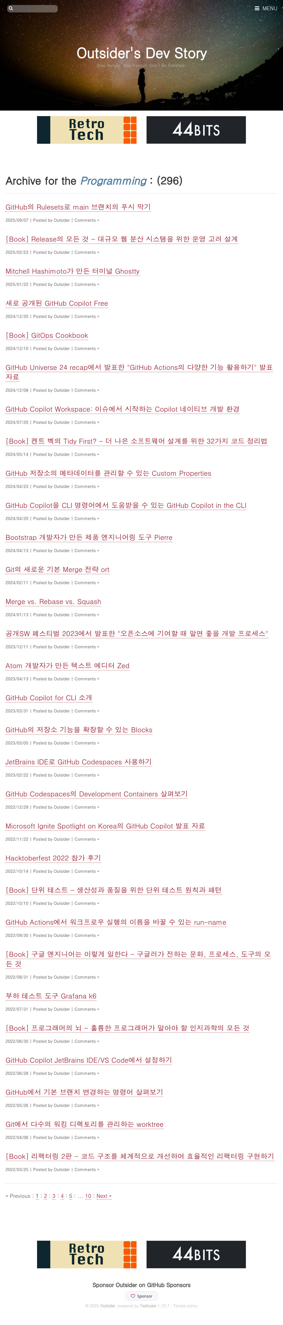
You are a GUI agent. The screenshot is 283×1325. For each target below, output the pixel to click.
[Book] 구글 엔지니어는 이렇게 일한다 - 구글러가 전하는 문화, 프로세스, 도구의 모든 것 (138, 958)
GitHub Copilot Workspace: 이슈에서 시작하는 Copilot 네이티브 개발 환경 (123, 409)
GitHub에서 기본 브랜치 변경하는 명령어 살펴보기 (84, 1092)
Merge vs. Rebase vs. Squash (53, 601)
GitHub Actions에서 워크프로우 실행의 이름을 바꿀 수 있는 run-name (116, 922)
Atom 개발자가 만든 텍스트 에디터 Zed (67, 665)
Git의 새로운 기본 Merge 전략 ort (57, 569)
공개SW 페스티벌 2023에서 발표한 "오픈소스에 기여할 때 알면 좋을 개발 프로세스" (137, 633)
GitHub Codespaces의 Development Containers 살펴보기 (97, 793)
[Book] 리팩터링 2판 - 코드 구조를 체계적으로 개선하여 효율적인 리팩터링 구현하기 (140, 1156)
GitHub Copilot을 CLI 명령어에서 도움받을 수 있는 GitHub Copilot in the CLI (126, 505)
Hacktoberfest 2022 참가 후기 (53, 858)
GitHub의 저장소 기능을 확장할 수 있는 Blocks (79, 729)
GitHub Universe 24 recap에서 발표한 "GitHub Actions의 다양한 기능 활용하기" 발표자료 (139, 371)
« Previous (19, 1195)
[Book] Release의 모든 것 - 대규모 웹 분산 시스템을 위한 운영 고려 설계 (122, 239)
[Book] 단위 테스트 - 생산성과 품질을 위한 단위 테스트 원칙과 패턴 (114, 890)
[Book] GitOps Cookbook (47, 335)
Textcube (148, 1305)
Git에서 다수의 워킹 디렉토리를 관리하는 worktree (85, 1124)
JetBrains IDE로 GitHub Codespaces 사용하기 (79, 761)
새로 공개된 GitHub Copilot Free (57, 303)
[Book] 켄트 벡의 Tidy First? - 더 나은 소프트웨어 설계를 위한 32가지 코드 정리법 (137, 441)
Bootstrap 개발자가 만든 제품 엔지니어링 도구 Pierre (89, 537)
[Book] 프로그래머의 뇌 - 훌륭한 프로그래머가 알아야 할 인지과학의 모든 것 (128, 1028)
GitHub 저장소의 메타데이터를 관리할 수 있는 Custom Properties (108, 473)
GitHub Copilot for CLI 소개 (49, 697)
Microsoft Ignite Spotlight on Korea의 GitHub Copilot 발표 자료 (105, 825)
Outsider (107, 1305)
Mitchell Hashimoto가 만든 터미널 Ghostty (73, 271)
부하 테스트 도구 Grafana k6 (51, 995)
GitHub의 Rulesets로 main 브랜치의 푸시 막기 (78, 206)
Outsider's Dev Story (141, 52)
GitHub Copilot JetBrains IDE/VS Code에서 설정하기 (89, 1060)
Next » (104, 1195)
